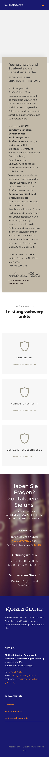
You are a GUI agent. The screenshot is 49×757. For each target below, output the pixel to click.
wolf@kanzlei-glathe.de (24, 675)
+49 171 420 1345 (18, 265)
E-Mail (38, 545)
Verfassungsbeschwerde (16, 718)
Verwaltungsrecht (13, 711)
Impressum (14, 747)
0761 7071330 (15, 672)
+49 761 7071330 (21, 540)
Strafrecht (9, 704)
